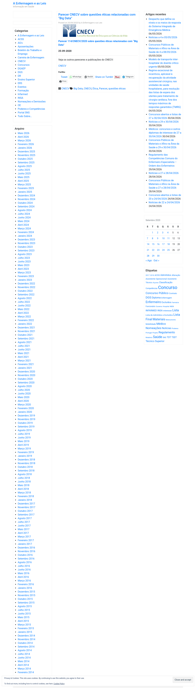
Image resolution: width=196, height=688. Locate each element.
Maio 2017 (23, 529)
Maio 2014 (23, 661)
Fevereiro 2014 (26, 672)
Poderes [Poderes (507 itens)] (175, 328)
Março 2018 (24, 492)
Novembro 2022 (26, 287)
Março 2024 (24, 228)
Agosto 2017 (25, 518)
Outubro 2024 (25, 202)
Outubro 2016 (25, 555)
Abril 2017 (23, 533)
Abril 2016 (23, 577)
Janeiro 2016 (25, 588)
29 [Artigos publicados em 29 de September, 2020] (153, 256)
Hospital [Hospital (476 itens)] (166, 306)
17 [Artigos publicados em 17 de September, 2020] (163, 244)
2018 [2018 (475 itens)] (152, 275)
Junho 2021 (24, 349)
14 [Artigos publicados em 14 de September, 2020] (148, 244)
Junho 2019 (24, 437)
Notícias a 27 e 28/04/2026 (164, 173)
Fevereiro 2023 (26, 276)
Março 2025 (24, 184)
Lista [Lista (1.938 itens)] (175, 310)
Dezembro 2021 (26, 327)
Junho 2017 (24, 525)
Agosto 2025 (25, 166)
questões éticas (117, 88)
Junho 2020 (24, 393)
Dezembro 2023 (26, 239)
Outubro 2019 (25, 422)
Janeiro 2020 (25, 411)
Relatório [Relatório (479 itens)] (149, 337)
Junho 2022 (24, 305)
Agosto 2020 (25, 386)
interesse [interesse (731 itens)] (167, 310)
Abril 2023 (23, 268)
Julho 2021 (24, 345)
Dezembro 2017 (26, 503)
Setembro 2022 (26, 294)
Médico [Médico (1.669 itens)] (161, 324)
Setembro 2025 (26, 162)
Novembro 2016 (26, 551)
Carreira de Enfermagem (31, 57)
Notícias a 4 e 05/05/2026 (163, 37)
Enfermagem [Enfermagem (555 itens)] (166, 298)
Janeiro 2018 (25, 500)
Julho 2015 (24, 610)
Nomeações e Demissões (32, 101)
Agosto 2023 (25, 254)
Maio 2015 (23, 617)
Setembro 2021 (26, 338)
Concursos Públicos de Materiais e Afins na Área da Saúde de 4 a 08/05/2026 (164, 48)
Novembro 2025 (26, 155)
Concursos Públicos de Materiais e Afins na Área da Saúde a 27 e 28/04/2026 (164, 184)
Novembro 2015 (26, 595)
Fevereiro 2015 (26, 628)
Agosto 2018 (25, 474)
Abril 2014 (23, 665)
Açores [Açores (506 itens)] (155, 282)
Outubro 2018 (25, 466)
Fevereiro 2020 (26, 408)
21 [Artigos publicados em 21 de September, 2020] (148, 250)
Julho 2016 (24, 566)
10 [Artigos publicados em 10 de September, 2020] (163, 238)
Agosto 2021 (25, 342)
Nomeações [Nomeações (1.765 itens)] (153, 328)
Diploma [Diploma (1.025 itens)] (156, 297)
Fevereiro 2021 (26, 364)
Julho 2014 (24, 654)
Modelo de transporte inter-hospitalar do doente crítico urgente (164, 63)
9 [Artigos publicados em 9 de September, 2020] (157, 238)
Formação (23, 90)
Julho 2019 (24, 433)
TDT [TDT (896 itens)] (169, 337)
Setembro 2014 (26, 646)
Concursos (24, 64)
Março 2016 (24, 580)
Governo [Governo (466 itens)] (159, 306)
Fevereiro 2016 (26, 584)
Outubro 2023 (25, 246)
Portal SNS (24, 112)
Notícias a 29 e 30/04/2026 (164, 121)
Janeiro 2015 (25, 632)
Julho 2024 (24, 213)
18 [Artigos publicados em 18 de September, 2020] (168, 244)
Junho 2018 (24, 481)
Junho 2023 (24, 261)
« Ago (149, 260)
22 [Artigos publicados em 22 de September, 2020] (153, 250)
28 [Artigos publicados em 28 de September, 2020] (148, 256)
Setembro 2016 (26, 558)
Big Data (78, 88)
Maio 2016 (23, 573)
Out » (156, 260)
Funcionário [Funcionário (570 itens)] (150, 306)
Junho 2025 (24, 173)
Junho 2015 (24, 613)
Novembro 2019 (26, 419)
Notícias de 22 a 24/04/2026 (164, 202)
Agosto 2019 (25, 430)
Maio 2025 (23, 177)
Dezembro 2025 (26, 151)
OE (19, 105)
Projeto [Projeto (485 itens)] (155, 333)
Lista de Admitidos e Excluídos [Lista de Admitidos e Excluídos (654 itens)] (159, 315)
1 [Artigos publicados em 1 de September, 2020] (152, 232)
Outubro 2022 (25, 290)
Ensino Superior (26, 79)
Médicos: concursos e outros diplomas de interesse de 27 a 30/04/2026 (165, 133)
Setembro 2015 (26, 602)
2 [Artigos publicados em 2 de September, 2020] (157, 232)
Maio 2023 (23, 265)
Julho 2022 (24, 301)
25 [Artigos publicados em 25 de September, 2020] (168, 250)
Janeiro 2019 (25, 455)
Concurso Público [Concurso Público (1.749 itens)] (157, 293)
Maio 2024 (23, 221)
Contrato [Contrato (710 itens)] (173, 293)
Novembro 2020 (26, 375)
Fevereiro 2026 (26, 144)
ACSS (21, 39)
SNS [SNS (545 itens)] (164, 337)
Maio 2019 (23, 441)
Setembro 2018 (26, 470)
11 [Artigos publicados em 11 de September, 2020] (168, 238)
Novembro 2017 (26, 507)
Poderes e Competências (31, 108)
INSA (20, 97)
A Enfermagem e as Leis (29, 3)
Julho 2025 (24, 169)
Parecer (103, 88)
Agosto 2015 (25, 606)
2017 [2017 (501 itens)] (148, 275)
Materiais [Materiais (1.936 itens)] (159, 319)
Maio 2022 (23, 309)
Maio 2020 (23, 397)
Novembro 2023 (26, 243)
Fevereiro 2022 (26, 320)
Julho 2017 (24, 522)
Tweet (64, 76)
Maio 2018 (23, 485)
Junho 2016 (24, 569)
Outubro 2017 (25, 511)
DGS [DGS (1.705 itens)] (148, 297)
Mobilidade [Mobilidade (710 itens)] (151, 324)
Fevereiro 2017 (26, 540)
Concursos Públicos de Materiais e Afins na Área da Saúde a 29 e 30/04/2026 (164, 144)
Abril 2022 (23, 312)
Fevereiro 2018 (26, 496)
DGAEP (22, 68)
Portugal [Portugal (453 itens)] (149, 333)
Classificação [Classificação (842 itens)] (165, 282)
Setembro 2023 (26, 250)
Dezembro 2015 (26, 591)
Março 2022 (24, 316)
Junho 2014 (24, 657)
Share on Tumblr (104, 76)
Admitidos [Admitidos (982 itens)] (165, 275)
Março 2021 (24, 360)
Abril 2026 (23, 136)
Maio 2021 (23, 353)
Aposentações (25, 46)
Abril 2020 (23, 400)
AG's (20, 42)
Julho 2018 (24, 477)
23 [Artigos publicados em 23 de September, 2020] (158, 250)
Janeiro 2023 (25, 279)
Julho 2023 (24, 257)
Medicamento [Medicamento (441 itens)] (171, 320)
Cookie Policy (59, 684)
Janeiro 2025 (25, 191)
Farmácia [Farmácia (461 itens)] (175, 303)
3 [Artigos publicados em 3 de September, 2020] (162, 232)
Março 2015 (24, 624)
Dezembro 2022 (26, 283)
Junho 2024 (24, 217)
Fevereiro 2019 (26, 452)
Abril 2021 (23, 356)
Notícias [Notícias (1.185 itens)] (166, 328)
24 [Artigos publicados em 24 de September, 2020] (163, 250)
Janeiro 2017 (25, 544)
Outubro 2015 (25, 599)
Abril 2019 (23, 444)
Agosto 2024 (25, 210)
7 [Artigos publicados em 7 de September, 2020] (147, 238)
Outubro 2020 (25, 378)
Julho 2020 (24, 389)
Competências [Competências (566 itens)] (152, 288)
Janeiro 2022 (25, 323)
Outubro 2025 (25, 158)
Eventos (22, 86)
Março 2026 (24, 140)
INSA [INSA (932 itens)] (160, 310)
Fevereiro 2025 (26, 188)
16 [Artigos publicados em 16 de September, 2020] (158, 244)
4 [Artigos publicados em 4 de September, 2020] (167, 232)
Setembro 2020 (26, 382)
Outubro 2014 (25, 643)
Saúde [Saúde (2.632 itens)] (157, 337)
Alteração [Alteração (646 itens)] (176, 275)
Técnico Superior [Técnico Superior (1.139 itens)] (155, 341)
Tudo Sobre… (25, 116)
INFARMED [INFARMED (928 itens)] (151, 310)
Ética (95, 88)
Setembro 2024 (26, 206)
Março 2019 (24, 448)
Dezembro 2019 (26, 415)
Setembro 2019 (26, 426)
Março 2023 (24, 272)
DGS (20, 72)
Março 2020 (24, 404)
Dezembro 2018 (26, 459)
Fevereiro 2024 (26, 232)
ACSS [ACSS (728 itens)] (157, 275)
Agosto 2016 (25, 562)
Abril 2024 (23, 224)
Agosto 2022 (25, 298)
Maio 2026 (23, 133)
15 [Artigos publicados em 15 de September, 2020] (153, 244)
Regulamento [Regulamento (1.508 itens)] (167, 332)
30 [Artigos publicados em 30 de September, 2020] (158, 256)
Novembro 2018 (26, 463)
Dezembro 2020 (26, 371)
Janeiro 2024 (25, 235)
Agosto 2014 (25, 650)
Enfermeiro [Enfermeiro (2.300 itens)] (153, 302)
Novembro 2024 (26, 199)
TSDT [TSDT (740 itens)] (174, 337)
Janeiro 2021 (25, 367)
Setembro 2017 (26, 514)
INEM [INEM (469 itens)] (172, 306)
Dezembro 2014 (26, 635)
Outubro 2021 (25, 334)
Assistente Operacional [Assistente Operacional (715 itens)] (156, 279)
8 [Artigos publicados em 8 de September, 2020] (152, 238)
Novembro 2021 (26, 331)
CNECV (22, 61)
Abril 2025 (23, 180)
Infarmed (23, 94)
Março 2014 (24, 668)
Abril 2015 (23, 621)
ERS (20, 83)
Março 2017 (24, 536)
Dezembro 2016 (26, 547)
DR (19, 75)
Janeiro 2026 (25, 147)
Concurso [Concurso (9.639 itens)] (167, 287)
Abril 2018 (23, 488)
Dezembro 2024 (26, 195)
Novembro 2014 (26, 639)
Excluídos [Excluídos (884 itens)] (166, 302)
